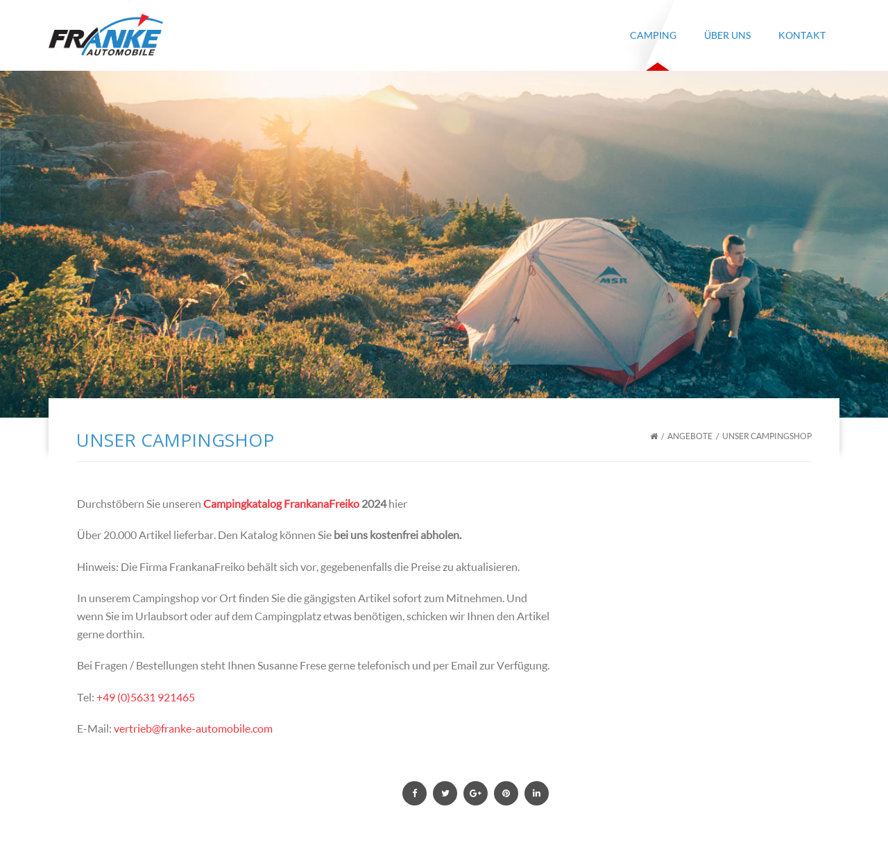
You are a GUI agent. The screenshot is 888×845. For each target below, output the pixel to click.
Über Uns (727, 35)
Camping (653, 35)
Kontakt (802, 35)
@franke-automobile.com (212, 728)
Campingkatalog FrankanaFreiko (281, 503)
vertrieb (133, 728)
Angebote (689, 436)
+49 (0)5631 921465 (145, 696)
